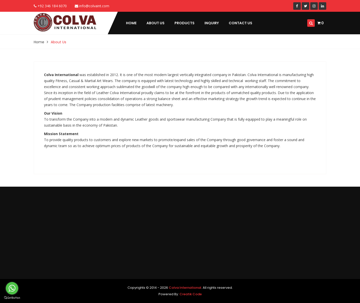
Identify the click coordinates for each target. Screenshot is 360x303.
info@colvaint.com (92, 6)
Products (184, 23)
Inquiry (211, 23)
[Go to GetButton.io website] (12, 297)
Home (131, 23)
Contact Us (240, 23)
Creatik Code (191, 294)
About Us (155, 23)
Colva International (185, 287)
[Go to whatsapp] (12, 288)
